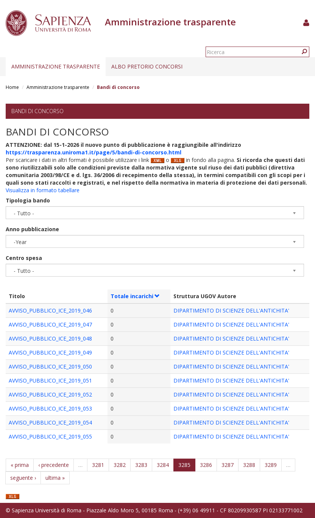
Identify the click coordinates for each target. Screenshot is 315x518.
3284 (163, 464)
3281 (98, 464)
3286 (206, 464)
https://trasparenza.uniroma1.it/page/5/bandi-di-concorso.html (93, 152)
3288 (249, 464)
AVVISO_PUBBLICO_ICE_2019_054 (50, 422)
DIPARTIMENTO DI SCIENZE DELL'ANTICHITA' (231, 310)
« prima (20, 464)
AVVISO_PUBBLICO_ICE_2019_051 (50, 380)
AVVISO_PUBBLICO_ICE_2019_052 (50, 394)
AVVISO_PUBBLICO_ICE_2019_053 (50, 408)
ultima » (55, 477)
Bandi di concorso (37, 111)
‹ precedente (53, 464)
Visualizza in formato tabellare (43, 190)
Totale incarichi (135, 296)
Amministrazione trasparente (55, 66)
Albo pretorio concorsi (146, 66)
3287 (227, 464)
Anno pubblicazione (32, 229)
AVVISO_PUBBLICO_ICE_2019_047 (50, 324)
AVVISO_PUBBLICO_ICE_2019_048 (50, 338)
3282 (120, 464)
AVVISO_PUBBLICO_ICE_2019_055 (50, 436)
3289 (271, 464)
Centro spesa (24, 257)
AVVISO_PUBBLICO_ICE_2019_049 (50, 352)
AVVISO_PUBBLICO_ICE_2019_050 (50, 366)
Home (12, 87)
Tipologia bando (28, 200)
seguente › (23, 477)
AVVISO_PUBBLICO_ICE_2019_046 (50, 310)
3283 (141, 464)
